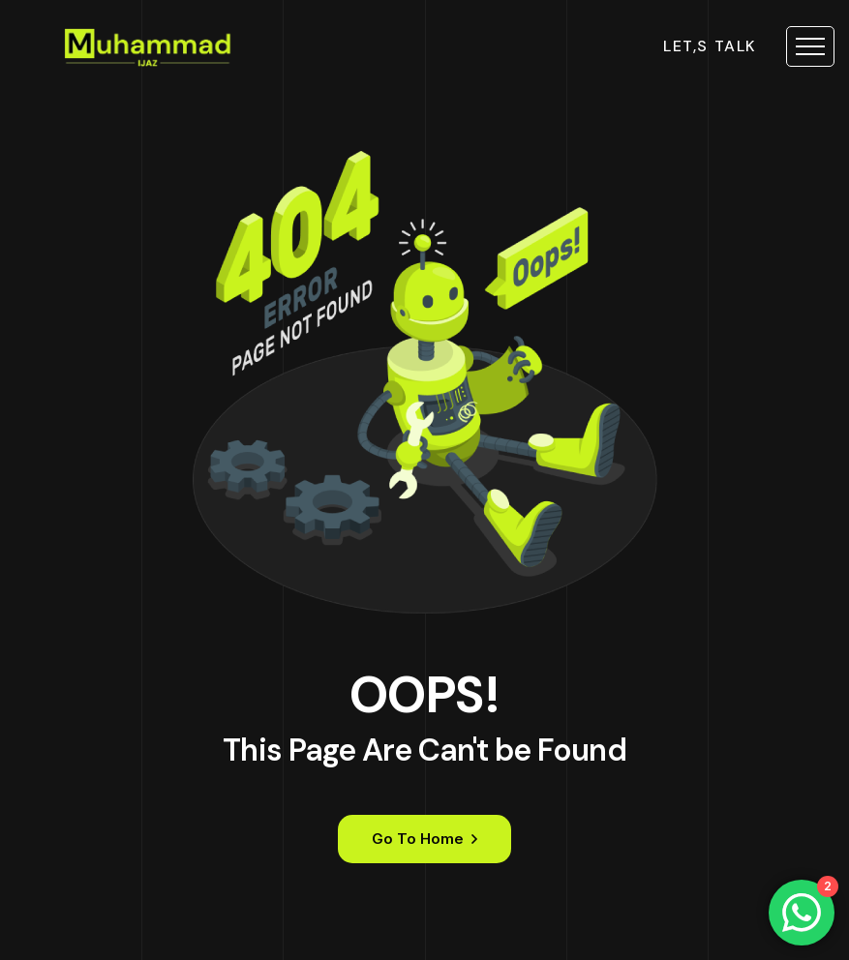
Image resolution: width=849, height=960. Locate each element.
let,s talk (710, 46)
